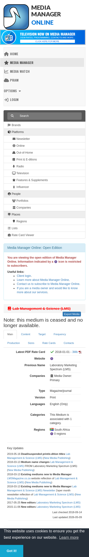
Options (13, 90)
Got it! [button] (12, 551)
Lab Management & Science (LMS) (54, 494)
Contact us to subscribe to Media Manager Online (48, 284)
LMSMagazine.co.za (19, 478)
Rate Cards (49, 343)
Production (13, 343)
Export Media (72, 314)
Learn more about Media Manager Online (43, 280)
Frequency (60, 334)
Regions (19, 221)
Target (42, 334)
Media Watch (17, 71)
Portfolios (20, 200)
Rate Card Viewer (20, 235)
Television (20, 173)
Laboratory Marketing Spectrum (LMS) (58, 502)
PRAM (11, 80)
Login (11, 99)
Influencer (20, 187)
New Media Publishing (57, 458)
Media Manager (18, 62)
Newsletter (21, 139)
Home (11, 53)
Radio (18, 166)
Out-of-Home (22, 152)
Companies (21, 207)
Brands (14, 125)
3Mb (75, 352)
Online (18, 145)
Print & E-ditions (24, 159)
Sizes (31, 343)
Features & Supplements (30, 180)
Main (10, 334)
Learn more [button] (69, 537)
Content (25, 334)
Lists (12, 228)
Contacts (69, 343)
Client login (24, 276)
